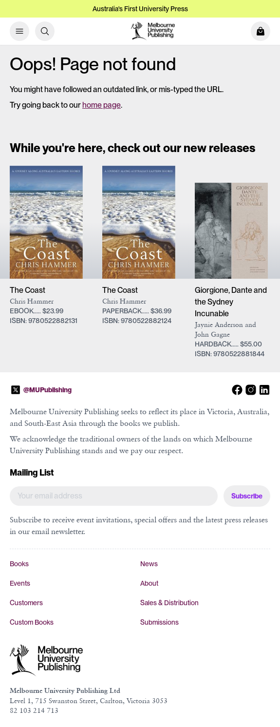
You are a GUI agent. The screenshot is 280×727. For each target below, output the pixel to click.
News (149, 564)
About (149, 583)
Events (20, 583)
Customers (26, 603)
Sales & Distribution (169, 603)
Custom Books (32, 622)
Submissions (159, 622)
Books (19, 564)
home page (101, 105)
